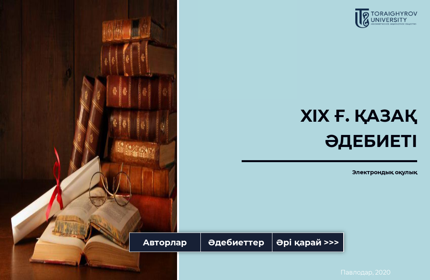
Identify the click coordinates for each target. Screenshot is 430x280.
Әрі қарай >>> (307, 242)
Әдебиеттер (236, 242)
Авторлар (165, 242)
